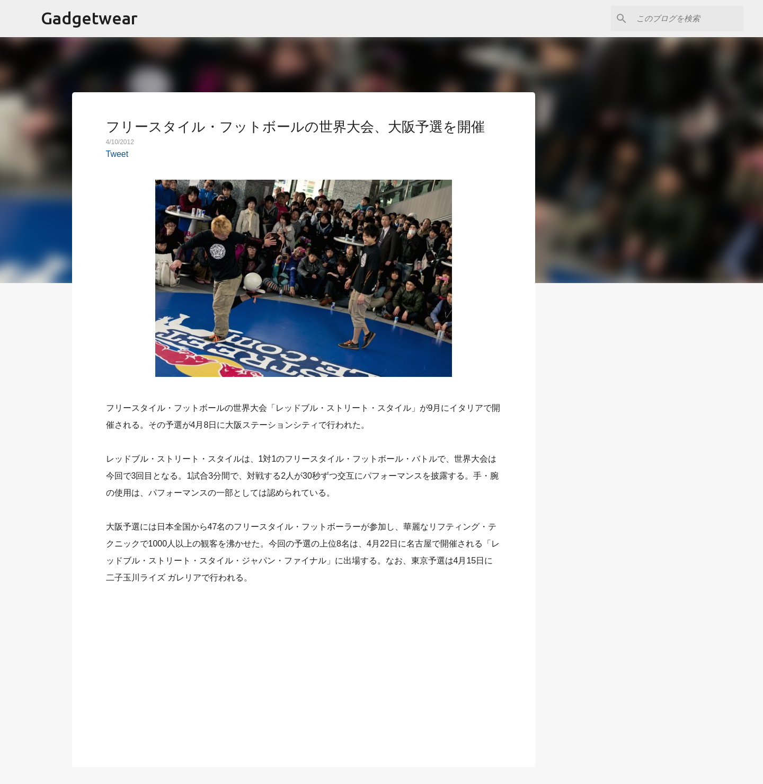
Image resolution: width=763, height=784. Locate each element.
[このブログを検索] (687, 18)
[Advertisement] (303, 669)
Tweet (117, 153)
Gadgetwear (89, 18)
